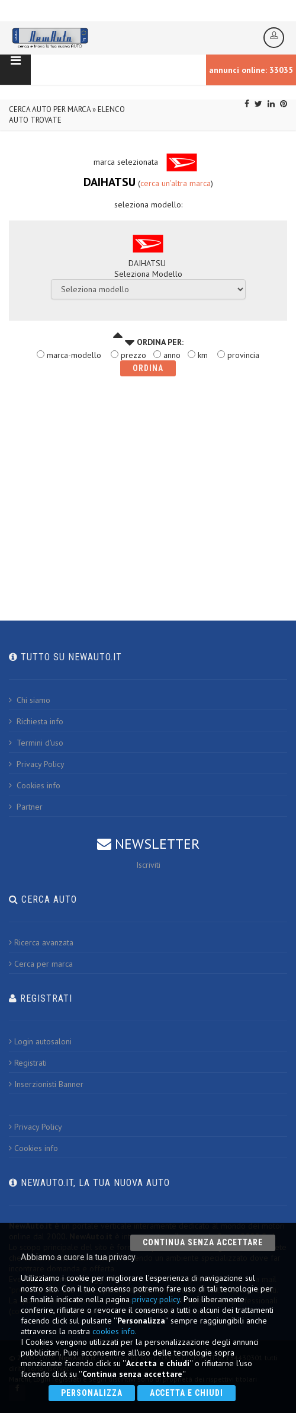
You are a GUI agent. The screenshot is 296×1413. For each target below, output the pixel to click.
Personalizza (92, 1393)
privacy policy (156, 1299)
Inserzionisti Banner (46, 1084)
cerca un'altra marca (175, 183)
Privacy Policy (37, 764)
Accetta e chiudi (187, 1393)
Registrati (28, 1062)
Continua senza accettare (203, 1242)
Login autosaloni (40, 1041)
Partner (26, 806)
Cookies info (34, 785)
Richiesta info (36, 721)
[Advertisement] (148, 487)
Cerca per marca (41, 963)
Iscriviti (148, 864)
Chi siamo (29, 700)
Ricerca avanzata (41, 942)
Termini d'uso (36, 742)
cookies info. (114, 1331)
